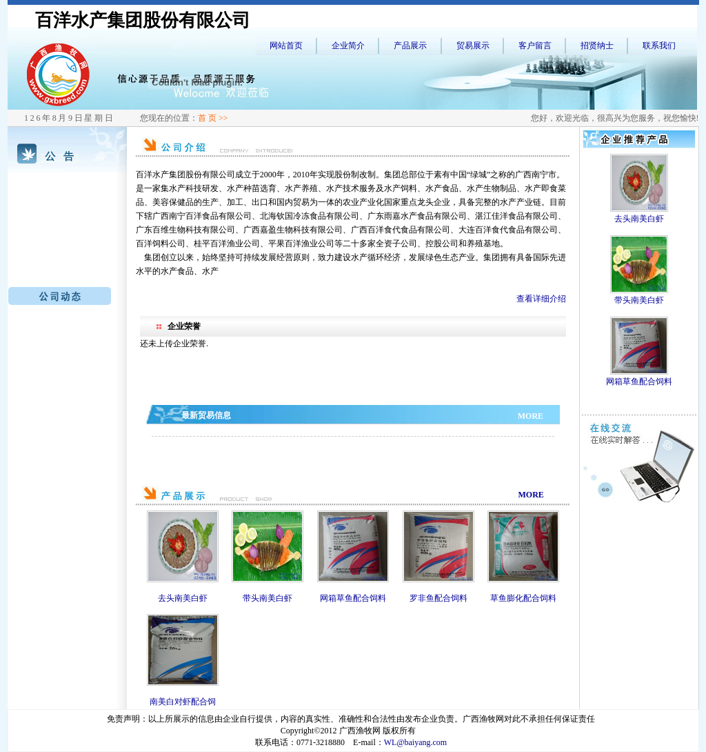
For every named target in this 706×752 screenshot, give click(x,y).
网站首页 (286, 45)
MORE (530, 416)
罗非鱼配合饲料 (438, 598)
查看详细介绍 (541, 299)
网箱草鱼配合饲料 (353, 598)
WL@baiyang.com (415, 742)
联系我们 (659, 45)
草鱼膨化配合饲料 (523, 598)
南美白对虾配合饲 (183, 701)
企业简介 (348, 45)
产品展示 (410, 45)
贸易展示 (473, 45)
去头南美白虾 (183, 598)
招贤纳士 (597, 45)
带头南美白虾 (267, 598)
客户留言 (535, 45)
